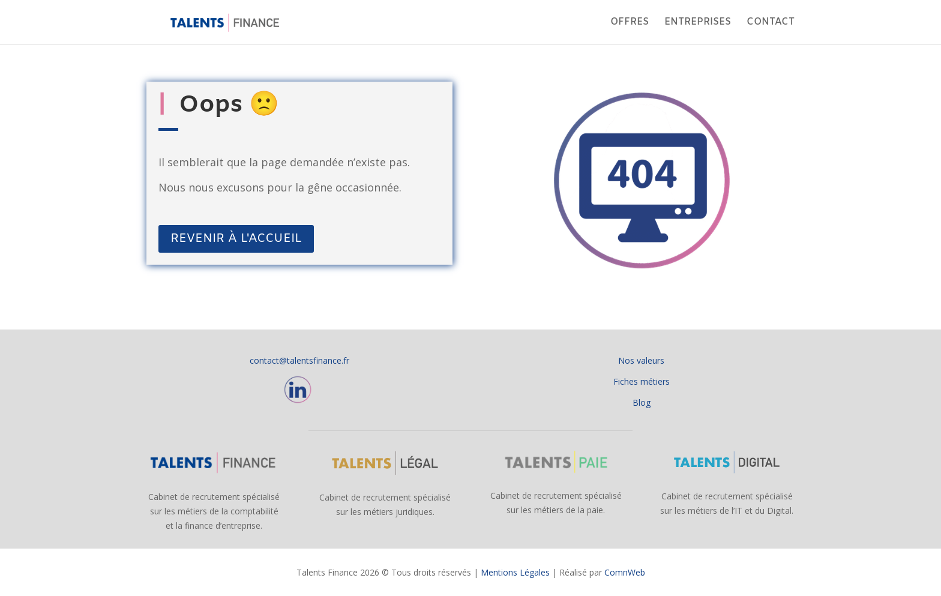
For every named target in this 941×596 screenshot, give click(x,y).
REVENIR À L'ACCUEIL (236, 238)
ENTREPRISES (697, 23)
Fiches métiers (641, 381)
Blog (642, 402)
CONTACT (771, 23)
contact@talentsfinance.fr (299, 360)
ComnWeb (624, 572)
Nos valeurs (641, 360)
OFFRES (629, 23)
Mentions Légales (515, 572)
